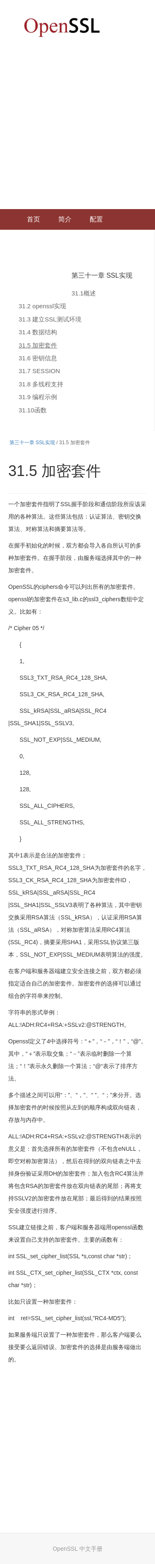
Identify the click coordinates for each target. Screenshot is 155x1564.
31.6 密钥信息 (38, 358)
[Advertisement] (77, 127)
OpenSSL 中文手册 (77, 1548)
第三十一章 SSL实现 (102, 275)
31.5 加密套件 (38, 345)
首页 (33, 219)
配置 (96, 219)
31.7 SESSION (39, 370)
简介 (65, 219)
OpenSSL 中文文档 (62, 27)
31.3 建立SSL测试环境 (50, 319)
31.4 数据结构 (38, 332)
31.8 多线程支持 (41, 384)
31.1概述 (84, 293)
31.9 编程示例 (38, 396)
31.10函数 (33, 410)
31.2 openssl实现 (42, 305)
